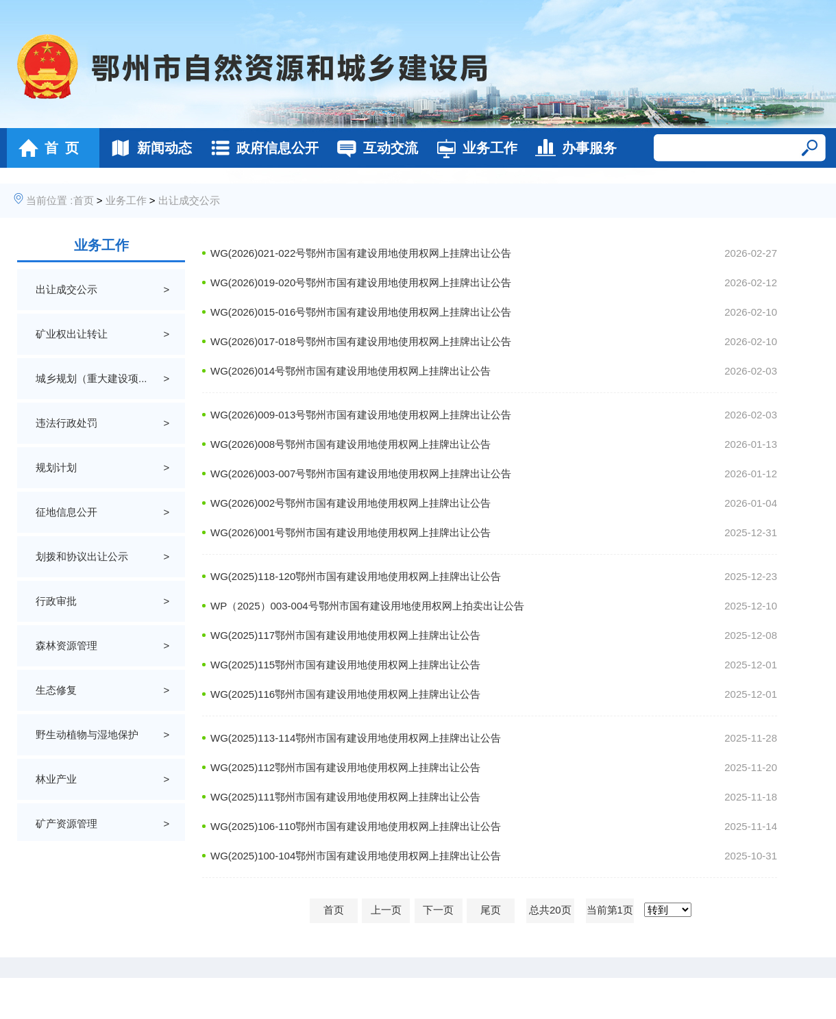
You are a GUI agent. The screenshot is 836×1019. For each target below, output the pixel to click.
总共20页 (550, 910)
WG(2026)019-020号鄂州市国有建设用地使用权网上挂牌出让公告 (360, 282)
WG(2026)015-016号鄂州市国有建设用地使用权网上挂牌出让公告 (360, 312)
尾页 (490, 910)
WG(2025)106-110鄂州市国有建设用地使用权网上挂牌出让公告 (355, 826)
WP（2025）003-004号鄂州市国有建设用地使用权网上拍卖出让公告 (367, 606)
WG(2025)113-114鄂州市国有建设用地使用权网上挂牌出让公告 (355, 738)
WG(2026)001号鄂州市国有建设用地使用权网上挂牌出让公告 (350, 532)
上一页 (386, 910)
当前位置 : (49, 200)
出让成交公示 (189, 200)
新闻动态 (147, 148)
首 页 (45, 148)
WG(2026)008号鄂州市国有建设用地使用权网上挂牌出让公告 (350, 444)
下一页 (438, 910)
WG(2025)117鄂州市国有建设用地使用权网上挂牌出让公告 (345, 635)
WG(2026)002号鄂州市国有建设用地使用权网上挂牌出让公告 (350, 503)
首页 (83, 200)
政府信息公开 (261, 148)
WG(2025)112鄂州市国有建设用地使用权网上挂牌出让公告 (345, 767)
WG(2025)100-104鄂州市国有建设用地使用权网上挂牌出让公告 (355, 855)
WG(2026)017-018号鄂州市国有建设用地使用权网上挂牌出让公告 (360, 341)
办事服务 (572, 148)
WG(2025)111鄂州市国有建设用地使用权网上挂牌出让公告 (345, 797)
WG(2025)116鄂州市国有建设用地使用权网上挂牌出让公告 (345, 694)
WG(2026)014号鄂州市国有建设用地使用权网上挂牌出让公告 (350, 371)
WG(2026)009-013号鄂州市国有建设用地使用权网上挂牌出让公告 (360, 414)
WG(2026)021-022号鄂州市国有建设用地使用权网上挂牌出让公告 (360, 253)
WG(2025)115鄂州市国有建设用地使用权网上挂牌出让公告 (345, 664)
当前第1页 (610, 910)
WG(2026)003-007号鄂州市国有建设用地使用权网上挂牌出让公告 (360, 473)
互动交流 (374, 148)
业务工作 (473, 148)
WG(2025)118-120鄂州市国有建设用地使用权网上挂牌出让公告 (355, 576)
